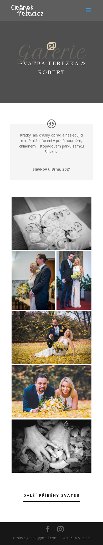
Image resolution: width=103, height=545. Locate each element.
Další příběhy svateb (51, 495)
